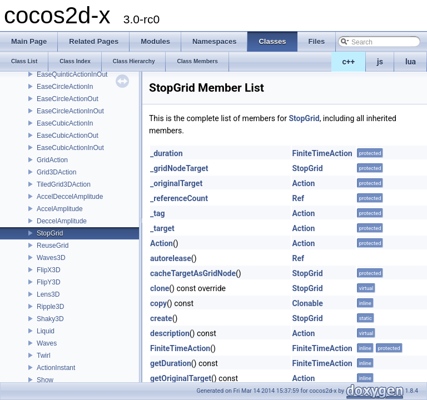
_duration (166, 153)
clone (159, 288)
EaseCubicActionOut (67, 135)
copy (158, 303)
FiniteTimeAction (322, 153)
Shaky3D (50, 319)
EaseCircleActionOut (67, 99)
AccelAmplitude (60, 209)
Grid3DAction (56, 172)
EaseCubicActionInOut (70, 148)
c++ (348, 61)
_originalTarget (176, 183)
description (170, 333)
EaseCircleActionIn (65, 87)
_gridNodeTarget (179, 168)
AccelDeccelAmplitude (70, 197)
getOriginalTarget (180, 378)
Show (45, 380)
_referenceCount (179, 198)
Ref (298, 198)
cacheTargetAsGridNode (193, 273)
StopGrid (50, 233)
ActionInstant (56, 368)
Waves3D (51, 258)
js (380, 61)
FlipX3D (49, 270)
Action (303, 183)
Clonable (307, 303)
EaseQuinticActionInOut (72, 74)
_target (162, 228)
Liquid (45, 331)
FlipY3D (49, 282)
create (161, 318)
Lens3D (48, 294)
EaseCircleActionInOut (70, 111)
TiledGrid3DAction (64, 184)
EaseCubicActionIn (65, 123)
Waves (47, 343)
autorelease (170, 258)
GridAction (52, 160)
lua (410, 61)
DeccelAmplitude (62, 221)
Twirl (44, 355)
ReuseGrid (52, 245)
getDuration (170, 363)
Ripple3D (50, 307)
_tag (157, 213)
